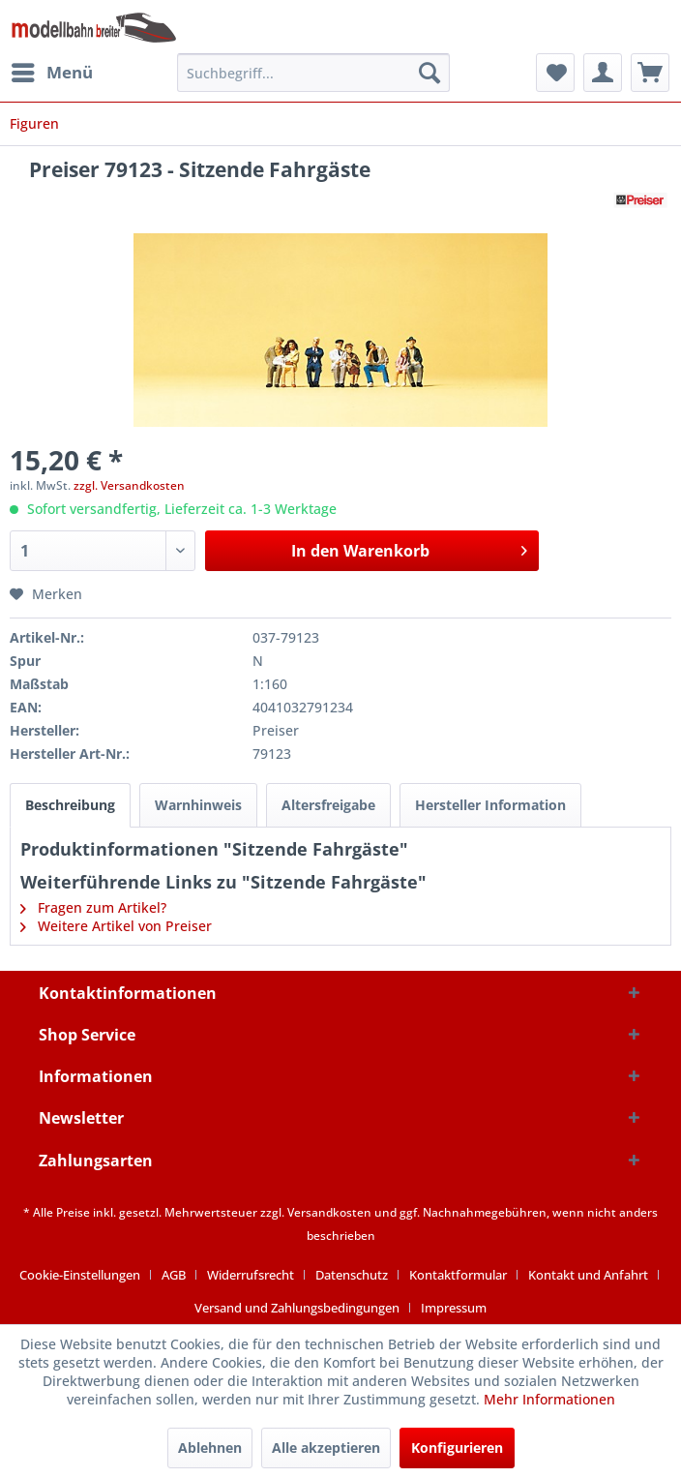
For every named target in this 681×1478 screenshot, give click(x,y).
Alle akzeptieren (326, 1447)
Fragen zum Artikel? (93, 907)
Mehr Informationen (549, 1399)
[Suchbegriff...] (313, 72)
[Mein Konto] (602, 72)
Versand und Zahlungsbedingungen (297, 1307)
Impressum (454, 1307)
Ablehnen (210, 1447)
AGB (174, 1274)
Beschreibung (70, 805)
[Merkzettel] (555, 72)
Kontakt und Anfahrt (588, 1274)
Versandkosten (329, 1212)
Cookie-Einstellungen (79, 1274)
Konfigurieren (457, 1447)
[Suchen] (429, 72)
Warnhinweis (198, 805)
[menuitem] (51, 72)
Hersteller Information (490, 805)
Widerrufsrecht (250, 1274)
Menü (52, 70)
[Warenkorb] (650, 72)
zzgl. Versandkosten (129, 485)
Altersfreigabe (328, 805)
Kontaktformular (458, 1274)
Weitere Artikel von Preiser (116, 926)
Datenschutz (351, 1274)
